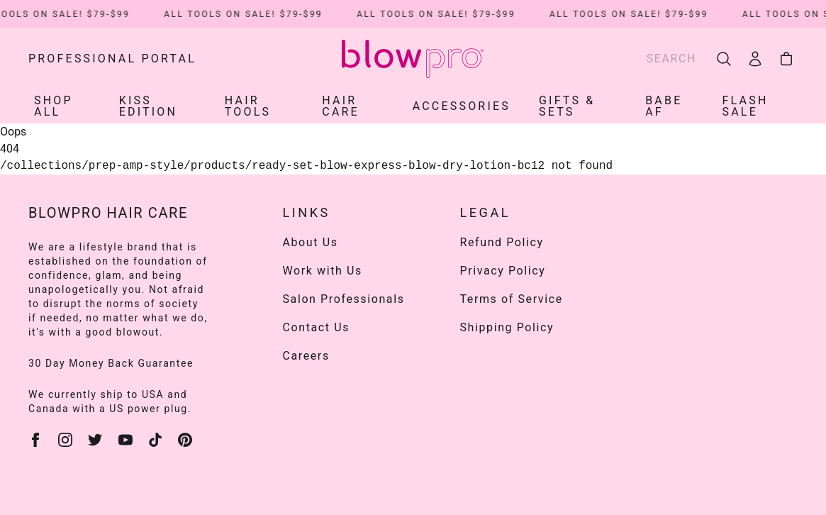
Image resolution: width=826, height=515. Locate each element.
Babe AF (663, 106)
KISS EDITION (148, 106)
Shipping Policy (507, 327)
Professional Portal (112, 58)
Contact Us (316, 327)
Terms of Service (511, 299)
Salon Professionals (344, 299)
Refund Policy (502, 242)
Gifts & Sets (567, 106)
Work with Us (322, 270)
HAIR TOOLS (248, 106)
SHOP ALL (53, 106)
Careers (306, 355)
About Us (310, 242)
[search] (724, 59)
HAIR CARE (340, 106)
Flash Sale (745, 106)
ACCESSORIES (461, 106)
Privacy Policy (503, 270)
